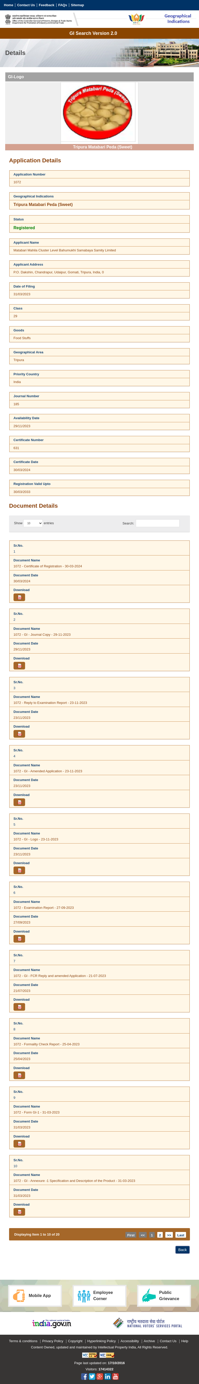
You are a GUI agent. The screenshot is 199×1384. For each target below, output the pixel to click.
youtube (115, 1376)
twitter (92, 1376)
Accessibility (129, 1341)
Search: (151, 523)
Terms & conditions (23, 1341)
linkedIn (107, 1376)
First (130, 1235)
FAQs (62, 5)
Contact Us (26, 5)
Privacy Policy (52, 1341)
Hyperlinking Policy (101, 1341)
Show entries (34, 523)
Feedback (46, 5)
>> (169, 1235)
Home (8, 5)
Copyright (75, 1341)
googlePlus (99, 1376)
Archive (149, 1341)
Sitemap (77, 5)
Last (180, 1235)
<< (143, 1235)
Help (184, 1341)
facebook (84, 1376)
